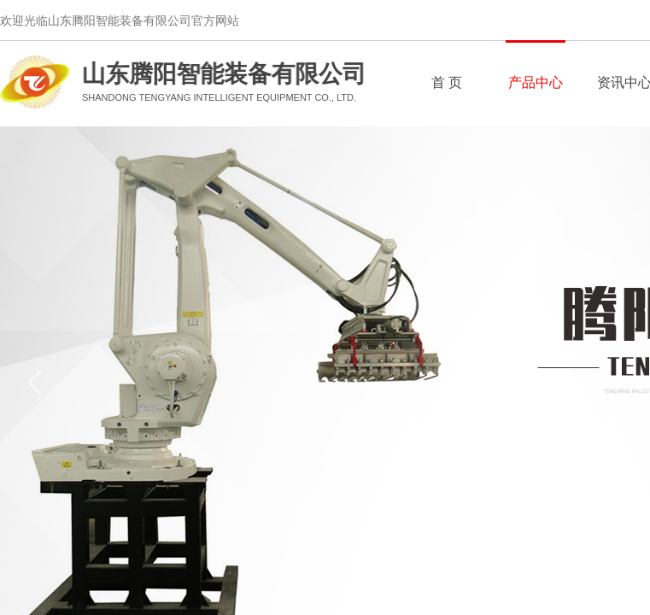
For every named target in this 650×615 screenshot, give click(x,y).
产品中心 (535, 82)
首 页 (446, 82)
